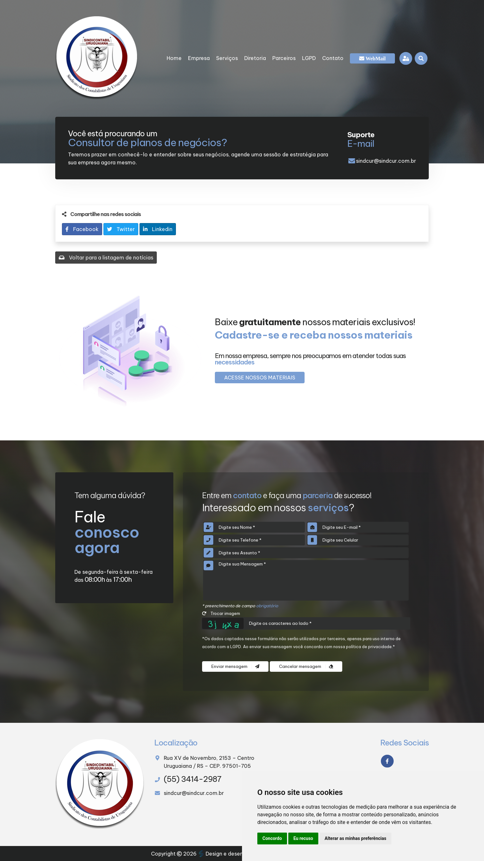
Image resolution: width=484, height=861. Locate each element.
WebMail (375, 58)
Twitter (121, 229)
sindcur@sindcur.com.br (386, 161)
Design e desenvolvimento (235, 853)
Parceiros (284, 58)
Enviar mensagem (235, 666)
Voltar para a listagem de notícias (106, 257)
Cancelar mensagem (306, 666)
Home (174, 58)
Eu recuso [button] (303, 838)
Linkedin (157, 229)
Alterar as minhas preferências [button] (355, 838)
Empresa (199, 58)
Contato (333, 58)
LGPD (309, 58)
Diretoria (255, 58)
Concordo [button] (272, 838)
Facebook (82, 229)
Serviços (227, 58)
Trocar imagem (221, 613)
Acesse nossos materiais (259, 377)
